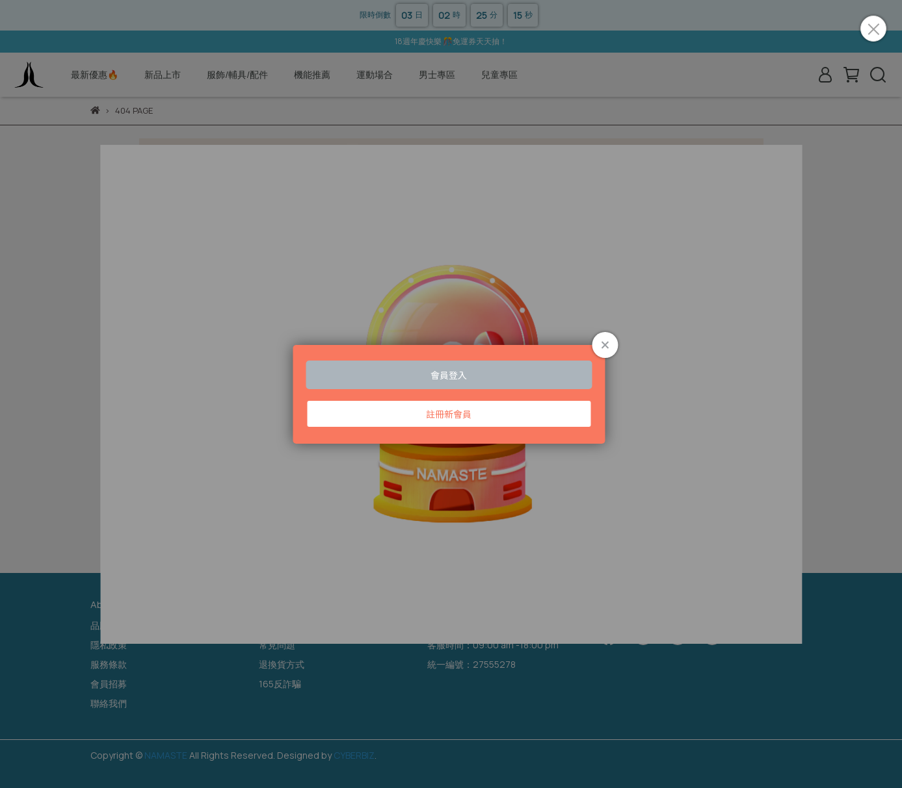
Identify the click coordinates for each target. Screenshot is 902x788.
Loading (451, 394)
